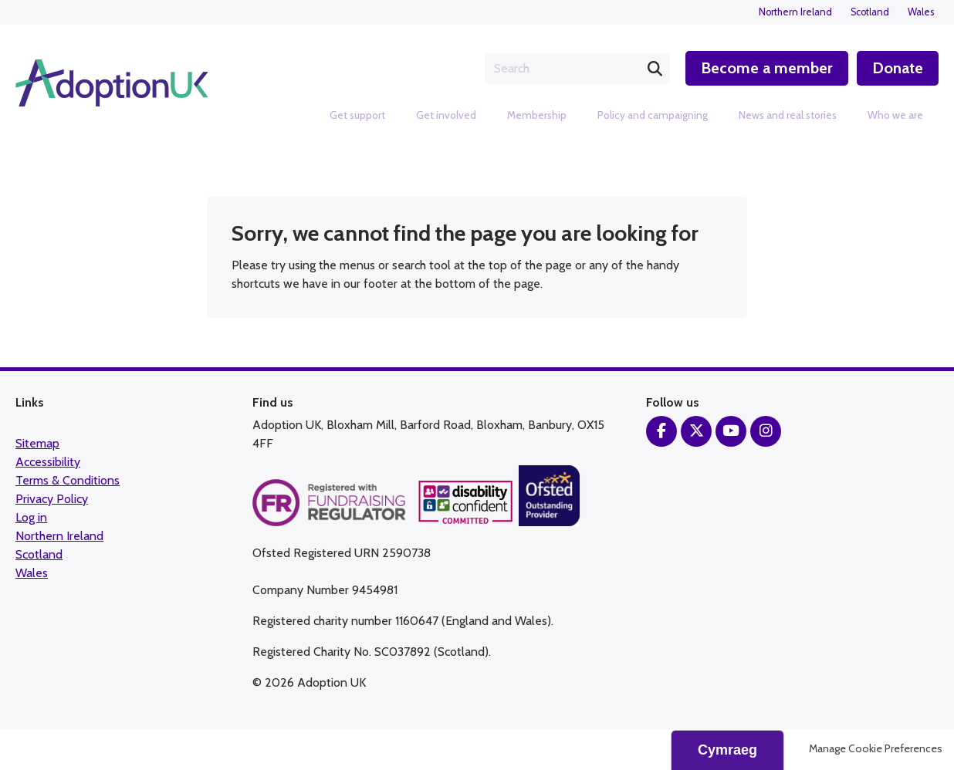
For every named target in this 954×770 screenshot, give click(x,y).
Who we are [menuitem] (895, 115)
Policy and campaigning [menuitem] (652, 115)
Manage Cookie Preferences (875, 750)
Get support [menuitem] (357, 115)
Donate (897, 68)
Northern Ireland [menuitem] (795, 12)
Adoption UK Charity (111, 83)
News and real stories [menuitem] (788, 115)
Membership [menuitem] (537, 115)
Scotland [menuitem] (870, 12)
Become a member (765, 68)
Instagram (765, 432)
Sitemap (37, 444)
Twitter (696, 432)
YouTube (731, 432)
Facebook (661, 432)
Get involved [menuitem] (446, 115)
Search (653, 68)
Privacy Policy (51, 500)
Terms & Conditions (67, 481)
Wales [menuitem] (921, 12)
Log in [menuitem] (31, 519)
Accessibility (47, 463)
